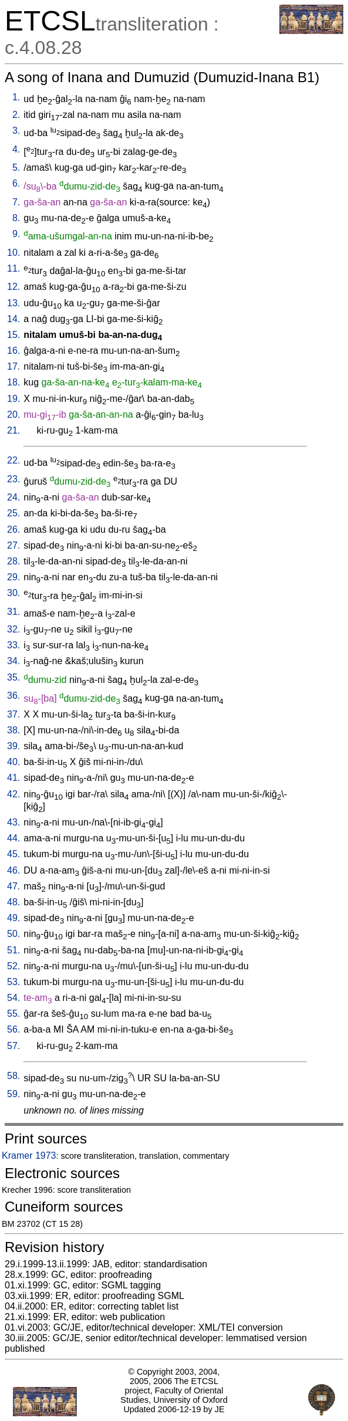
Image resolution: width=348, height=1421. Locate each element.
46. (13, 870)
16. (13, 351)
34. (13, 661)
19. (13, 399)
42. (13, 794)
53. (13, 982)
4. (16, 149)
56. (13, 1029)
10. (13, 253)
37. (13, 714)
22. (13, 460)
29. (13, 577)
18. (13, 382)
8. (16, 218)
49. (13, 918)
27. (13, 545)
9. (16, 234)
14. (13, 319)
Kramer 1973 (29, 1156)
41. (13, 778)
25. (13, 513)
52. (13, 966)
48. (13, 902)
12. (13, 287)
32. (13, 629)
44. (13, 838)
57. (13, 1046)
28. (13, 561)
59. (13, 1094)
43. (13, 822)
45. (13, 854)
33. (13, 645)
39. (13, 746)
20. (13, 414)
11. (13, 268)
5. (16, 167)
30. (13, 593)
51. (13, 950)
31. (13, 612)
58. (13, 1076)
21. (13, 430)
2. (16, 115)
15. (13, 335)
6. (16, 183)
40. (13, 762)
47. (13, 886)
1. (16, 97)
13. (13, 303)
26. (13, 529)
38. (13, 730)
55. (13, 1014)
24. (13, 497)
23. (13, 479)
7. (16, 202)
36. (13, 696)
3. (16, 131)
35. (13, 677)
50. (13, 934)
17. (13, 366)
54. (13, 998)
